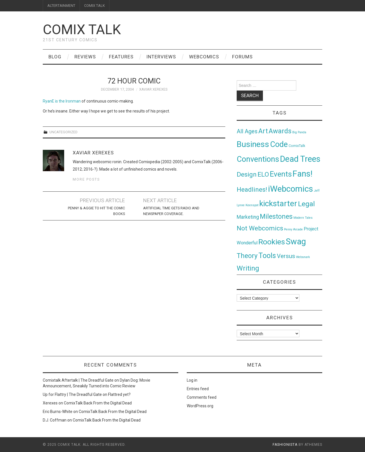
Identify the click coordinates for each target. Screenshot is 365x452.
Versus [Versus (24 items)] (286, 256)
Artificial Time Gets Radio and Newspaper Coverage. (171, 211)
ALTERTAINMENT (61, 5)
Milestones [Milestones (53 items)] (276, 216)
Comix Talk (82, 29)
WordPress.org (200, 406)
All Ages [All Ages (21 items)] (247, 131)
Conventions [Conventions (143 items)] (258, 159)
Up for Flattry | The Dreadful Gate (72, 394)
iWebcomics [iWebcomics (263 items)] (290, 189)
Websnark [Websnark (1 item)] (303, 257)
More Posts (86, 179)
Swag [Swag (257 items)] (296, 241)
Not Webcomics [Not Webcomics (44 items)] (260, 228)
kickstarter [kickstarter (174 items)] (278, 203)
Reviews (85, 57)
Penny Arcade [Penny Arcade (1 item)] (293, 229)
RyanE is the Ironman (62, 101)
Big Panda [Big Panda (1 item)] (299, 132)
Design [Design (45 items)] (247, 174)
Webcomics (204, 57)
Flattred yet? (119, 394)
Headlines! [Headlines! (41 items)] (252, 189)
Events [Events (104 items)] (281, 174)
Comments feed (201, 397)
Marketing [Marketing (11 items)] (248, 217)
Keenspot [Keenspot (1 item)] (252, 205)
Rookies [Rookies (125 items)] (271, 241)
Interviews (161, 57)
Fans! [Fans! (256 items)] (303, 174)
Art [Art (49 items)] (263, 131)
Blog (54, 57)
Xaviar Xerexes (153, 89)
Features (121, 57)
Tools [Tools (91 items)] (267, 255)
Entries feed (198, 388)
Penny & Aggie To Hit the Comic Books (96, 211)
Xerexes (50, 403)
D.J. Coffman (54, 420)
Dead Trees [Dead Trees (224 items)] (300, 159)
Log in (192, 380)
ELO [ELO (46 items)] (263, 174)
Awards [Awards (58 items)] (280, 131)
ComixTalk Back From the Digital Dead (98, 403)
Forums (242, 57)
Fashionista (285, 445)
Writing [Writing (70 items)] (248, 268)
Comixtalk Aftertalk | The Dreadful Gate (78, 380)
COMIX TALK (94, 5)
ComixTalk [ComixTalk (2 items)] (297, 146)
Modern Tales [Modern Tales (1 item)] (303, 218)
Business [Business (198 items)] (253, 144)
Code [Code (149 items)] (279, 144)
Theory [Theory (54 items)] (247, 256)
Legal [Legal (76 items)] (306, 204)
